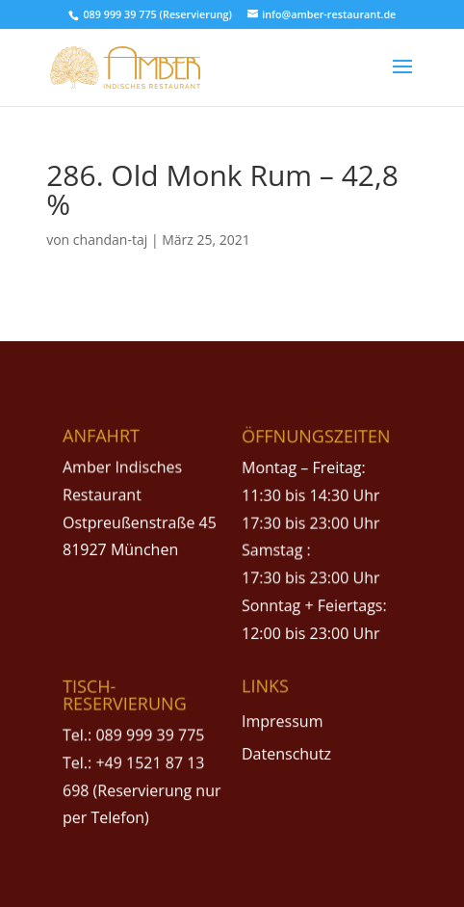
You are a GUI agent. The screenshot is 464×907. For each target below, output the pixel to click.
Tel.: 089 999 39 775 (133, 735)
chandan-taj (110, 239)
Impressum (282, 721)
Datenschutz (286, 753)
